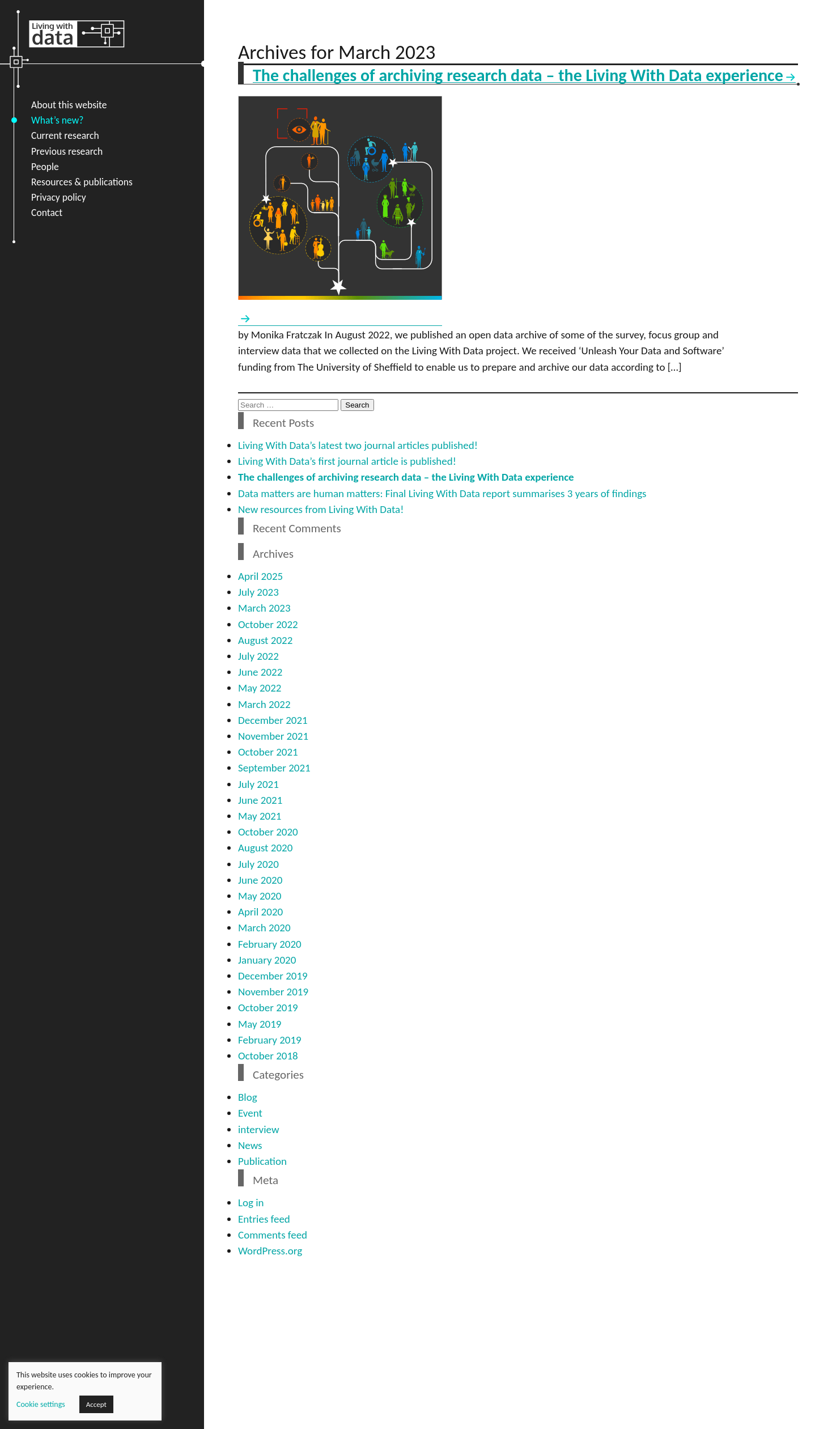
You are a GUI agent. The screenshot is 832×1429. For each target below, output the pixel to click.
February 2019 (270, 1039)
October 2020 (268, 831)
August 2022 (265, 640)
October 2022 (268, 624)
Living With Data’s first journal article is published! (347, 461)
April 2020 (260, 911)
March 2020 (264, 927)
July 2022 (258, 656)
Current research (65, 135)
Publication (262, 1161)
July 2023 (258, 592)
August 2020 (265, 847)
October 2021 (268, 751)
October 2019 (268, 1007)
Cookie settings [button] (40, 1404)
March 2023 (264, 607)
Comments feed (272, 1234)
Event (250, 1113)
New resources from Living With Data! (321, 509)
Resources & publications (82, 182)
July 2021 (258, 784)
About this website (69, 105)
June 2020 (260, 880)
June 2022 (260, 672)
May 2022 (259, 687)
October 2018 (268, 1055)
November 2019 (273, 991)
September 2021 (274, 767)
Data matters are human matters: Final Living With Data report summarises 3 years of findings (442, 493)
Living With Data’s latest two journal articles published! (358, 445)
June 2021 (260, 800)
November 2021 (273, 736)
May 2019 (259, 1024)
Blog (247, 1097)
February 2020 (270, 944)
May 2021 (259, 815)
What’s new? (57, 120)
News (250, 1145)
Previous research (67, 151)
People (45, 166)
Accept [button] (96, 1404)
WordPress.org (270, 1250)
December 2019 (273, 975)
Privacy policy (58, 197)
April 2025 (260, 576)
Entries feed (264, 1219)
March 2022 (264, 704)
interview (258, 1129)
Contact (46, 212)
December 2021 (273, 720)
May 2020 (259, 895)
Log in (251, 1202)
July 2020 (258, 864)
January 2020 (267, 959)
